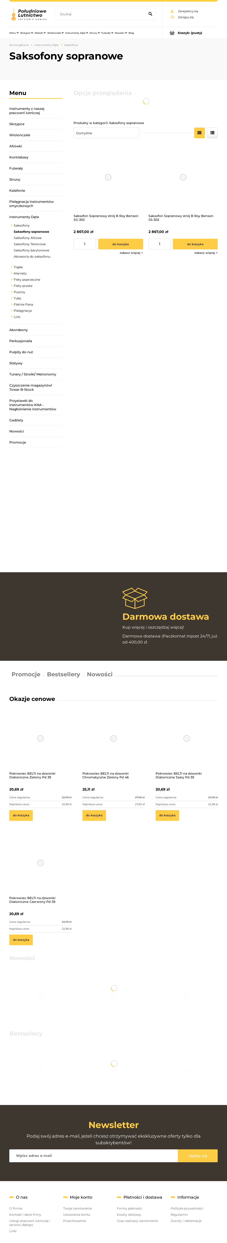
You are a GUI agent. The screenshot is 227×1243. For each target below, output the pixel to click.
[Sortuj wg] (106, 133)
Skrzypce (16, 124)
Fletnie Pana (23, 304)
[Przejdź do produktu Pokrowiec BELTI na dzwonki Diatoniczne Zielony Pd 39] (40, 744)
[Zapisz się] (198, 1155)
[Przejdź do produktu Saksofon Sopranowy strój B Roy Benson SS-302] (183, 177)
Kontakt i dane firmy (25, 1215)
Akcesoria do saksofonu (32, 256)
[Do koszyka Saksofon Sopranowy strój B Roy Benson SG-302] (120, 244)
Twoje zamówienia (77, 1208)
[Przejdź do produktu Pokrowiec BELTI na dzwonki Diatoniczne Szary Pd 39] (187, 744)
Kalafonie (17, 190)
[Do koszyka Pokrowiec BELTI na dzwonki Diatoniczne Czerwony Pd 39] (21, 940)
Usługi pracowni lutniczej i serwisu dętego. (29, 1223)
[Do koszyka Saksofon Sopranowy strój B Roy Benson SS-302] (195, 244)
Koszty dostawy (129, 1215)
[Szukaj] (150, 14)
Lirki (17, 317)
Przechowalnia (74, 1221)
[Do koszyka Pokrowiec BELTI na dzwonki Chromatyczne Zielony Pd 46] (94, 815)
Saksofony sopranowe (31, 232)
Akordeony (18, 330)
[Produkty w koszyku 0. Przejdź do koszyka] (190, 33)
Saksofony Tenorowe (30, 244)
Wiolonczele (19, 135)
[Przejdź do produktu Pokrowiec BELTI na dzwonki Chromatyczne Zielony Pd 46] (113, 744)
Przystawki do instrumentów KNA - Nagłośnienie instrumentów (32, 405)
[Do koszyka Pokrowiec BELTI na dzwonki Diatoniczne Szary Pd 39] (167, 815)
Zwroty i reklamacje (186, 1221)
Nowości (16, 431)
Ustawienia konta (76, 1215)
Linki (13, 1231)
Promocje (17, 442)
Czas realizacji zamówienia (137, 1221)
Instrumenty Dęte (24, 217)
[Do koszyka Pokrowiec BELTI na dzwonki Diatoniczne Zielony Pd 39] (21, 815)
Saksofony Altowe (27, 238)
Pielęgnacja (23, 311)
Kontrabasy (18, 157)
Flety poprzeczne (27, 280)
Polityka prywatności (187, 1208)
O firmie (15, 1208)
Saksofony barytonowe (31, 250)
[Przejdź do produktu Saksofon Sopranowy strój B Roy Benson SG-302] (108, 177)
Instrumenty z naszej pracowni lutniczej (26, 111)
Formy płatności (129, 1208)
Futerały (16, 168)
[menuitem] (14, 33)
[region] (36, 510)
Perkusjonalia (20, 341)
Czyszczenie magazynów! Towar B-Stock (30, 387)
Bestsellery (63, 674)
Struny (14, 179)
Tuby (17, 298)
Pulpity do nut (21, 352)
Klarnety (20, 273)
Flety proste (23, 286)
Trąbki (18, 267)
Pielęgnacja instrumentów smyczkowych (31, 203)
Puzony (19, 292)
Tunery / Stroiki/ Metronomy (32, 374)
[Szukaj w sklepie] (101, 14)
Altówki (15, 146)
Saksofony (22, 225)
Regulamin (179, 1215)
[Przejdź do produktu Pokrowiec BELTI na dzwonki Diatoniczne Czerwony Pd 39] (40, 869)
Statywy (15, 363)
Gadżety (16, 420)
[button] (131, 252)
